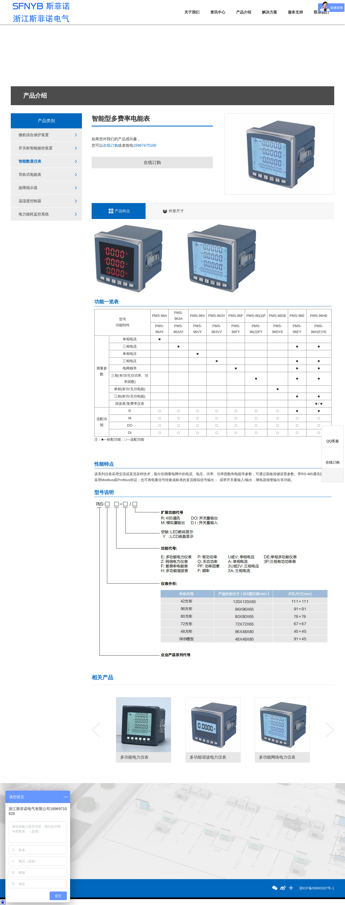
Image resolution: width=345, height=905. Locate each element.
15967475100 (144, 145)
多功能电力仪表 (154, 757)
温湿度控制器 (30, 201)
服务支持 (295, 12)
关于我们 (191, 12)
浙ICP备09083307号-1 (316, 888)
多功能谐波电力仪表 (228, 757)
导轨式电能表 (30, 174)
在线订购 (110, 145)
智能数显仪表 (30, 161)
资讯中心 (217, 12)
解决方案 (269, 12)
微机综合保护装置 (34, 135)
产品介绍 (243, 12)
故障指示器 (28, 188)
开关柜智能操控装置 (36, 148)
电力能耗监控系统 (34, 214)
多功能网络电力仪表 (297, 757)
